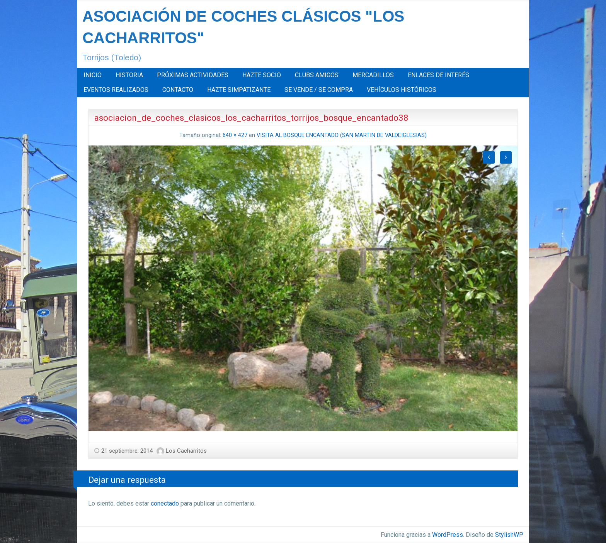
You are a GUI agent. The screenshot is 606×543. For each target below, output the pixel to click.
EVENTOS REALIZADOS (115, 89)
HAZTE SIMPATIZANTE (239, 89)
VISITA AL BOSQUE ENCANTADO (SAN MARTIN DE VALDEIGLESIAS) (342, 135)
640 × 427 (235, 135)
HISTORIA (129, 75)
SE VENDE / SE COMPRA (318, 89)
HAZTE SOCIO (261, 75)
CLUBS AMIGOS (317, 75)
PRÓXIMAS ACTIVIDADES (192, 75)
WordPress (447, 534)
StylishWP (509, 534)
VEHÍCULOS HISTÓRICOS (401, 89)
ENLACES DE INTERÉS (438, 75)
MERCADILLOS (373, 75)
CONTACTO (177, 89)
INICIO (92, 75)
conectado (165, 503)
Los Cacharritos (186, 450)
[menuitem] (92, 75)
